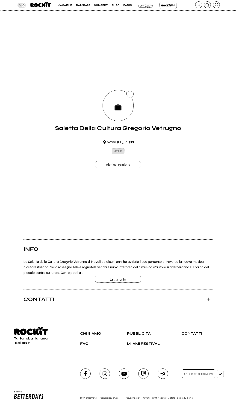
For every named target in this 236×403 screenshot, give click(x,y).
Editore (29, 395)
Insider (145, 5)
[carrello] (198, 4)
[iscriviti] (220, 374)
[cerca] (207, 4)
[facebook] (85, 373)
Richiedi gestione (118, 165)
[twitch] (143, 373)
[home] (40, 5)
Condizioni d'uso (109, 397)
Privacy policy (133, 397)
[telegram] (163, 373)
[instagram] (105, 373)
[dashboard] (216, 4)
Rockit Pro (168, 5)
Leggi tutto (118, 279)
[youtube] (124, 373)
